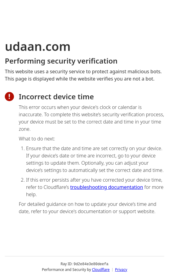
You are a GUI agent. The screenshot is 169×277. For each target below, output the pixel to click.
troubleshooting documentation (106, 187)
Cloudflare (101, 269)
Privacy (121, 269)
